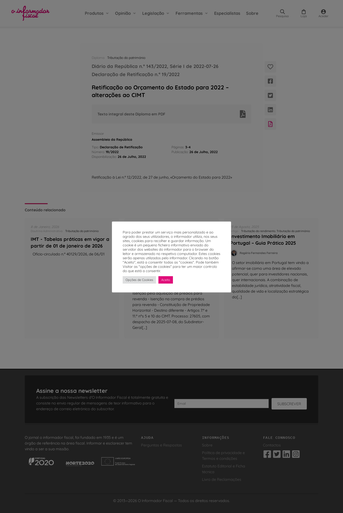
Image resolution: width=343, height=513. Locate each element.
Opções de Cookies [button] (139, 280)
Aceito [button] (165, 280)
